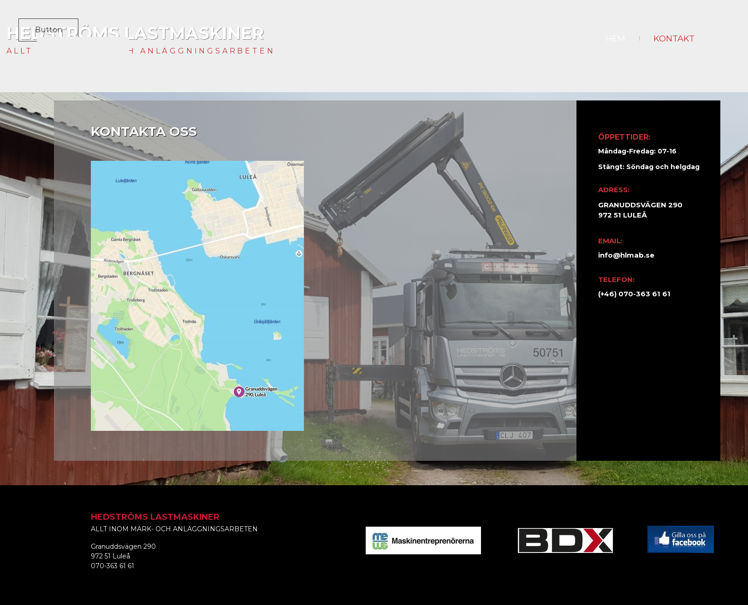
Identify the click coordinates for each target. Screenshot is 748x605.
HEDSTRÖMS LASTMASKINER (135, 33)
